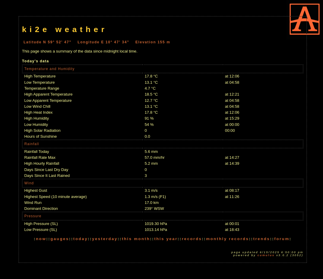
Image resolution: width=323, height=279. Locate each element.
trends (261, 239)
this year (166, 239)
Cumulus (266, 255)
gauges (59, 239)
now (41, 239)
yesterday (105, 239)
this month (136, 239)
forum (281, 239)
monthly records (227, 239)
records (192, 239)
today (80, 239)
